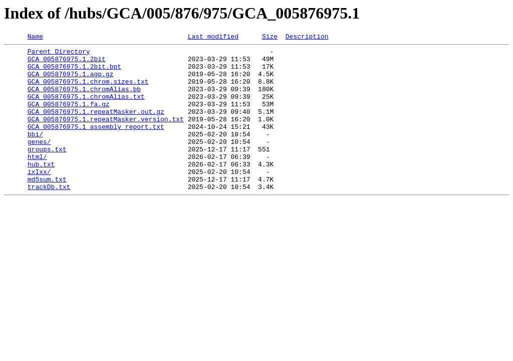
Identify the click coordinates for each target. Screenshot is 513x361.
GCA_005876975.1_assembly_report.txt (96, 144)
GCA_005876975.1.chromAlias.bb (84, 99)
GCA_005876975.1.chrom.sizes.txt (88, 90)
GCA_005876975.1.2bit (67, 63)
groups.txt (47, 171)
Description (307, 37)
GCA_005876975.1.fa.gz (69, 117)
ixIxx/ (39, 198)
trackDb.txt (49, 216)
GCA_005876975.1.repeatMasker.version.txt (106, 135)
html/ (37, 180)
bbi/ (35, 153)
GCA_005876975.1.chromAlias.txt (86, 108)
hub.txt (41, 189)
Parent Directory (59, 54)
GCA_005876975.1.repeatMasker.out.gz (96, 126)
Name (35, 37)
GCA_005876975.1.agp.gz (71, 81)
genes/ (39, 162)
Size (270, 37)
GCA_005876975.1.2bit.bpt (74, 72)
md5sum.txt (47, 207)
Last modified (213, 37)
